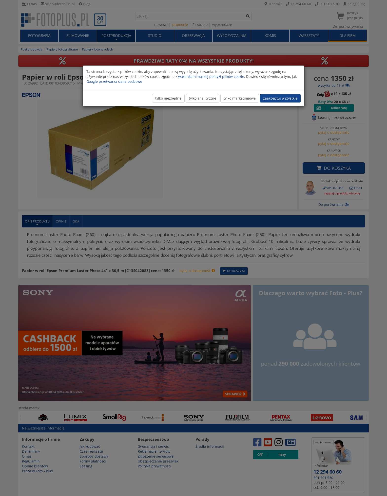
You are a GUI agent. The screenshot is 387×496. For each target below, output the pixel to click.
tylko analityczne (202, 98)
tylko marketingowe (240, 98)
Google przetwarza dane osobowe (114, 81)
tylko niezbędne (168, 98)
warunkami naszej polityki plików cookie (211, 76)
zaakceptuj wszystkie (280, 98)
